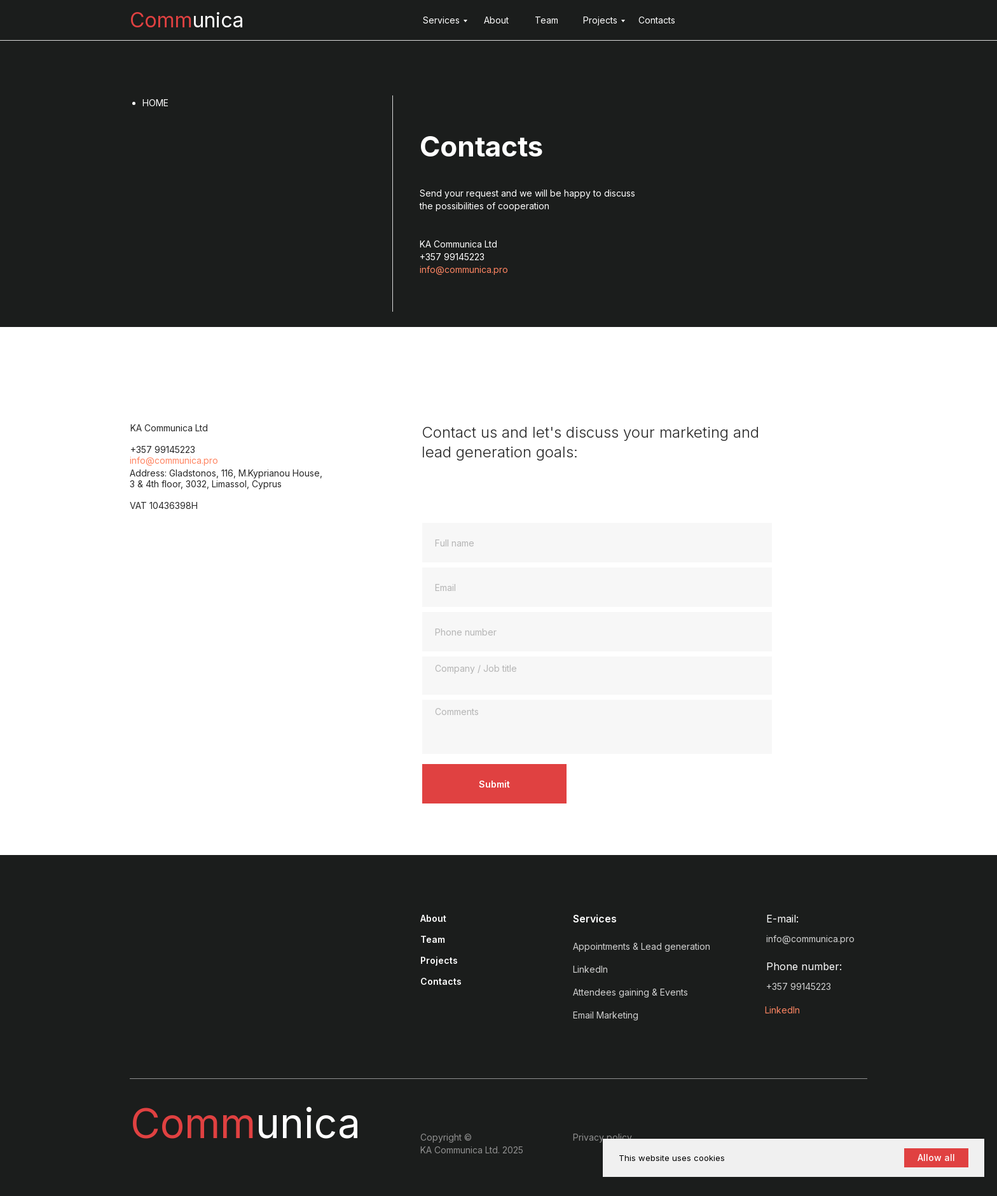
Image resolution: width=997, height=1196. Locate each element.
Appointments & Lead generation (641, 946)
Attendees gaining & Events (630, 992)
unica (187, 20)
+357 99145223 (798, 986)
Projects (600, 20)
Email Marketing (605, 1015)
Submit (494, 784)
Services (441, 20)
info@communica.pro (464, 269)
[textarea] (597, 676)
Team (546, 20)
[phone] (597, 631)
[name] (597, 542)
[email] (597, 587)
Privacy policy (602, 1137)
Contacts (656, 20)
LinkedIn (782, 1010)
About (496, 20)
